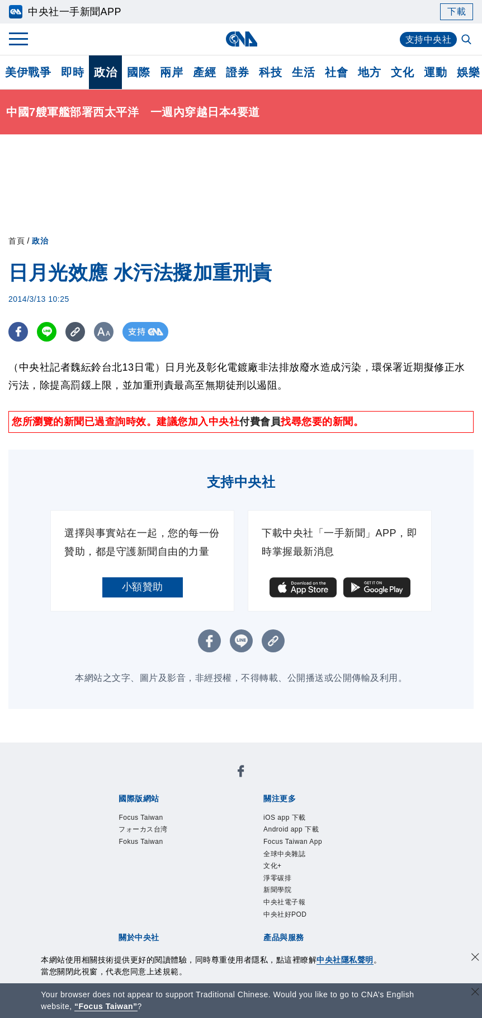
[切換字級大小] (104, 332)
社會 (336, 72)
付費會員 (260, 421)
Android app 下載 (291, 829)
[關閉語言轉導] (475, 993)
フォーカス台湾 (143, 829)
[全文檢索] (467, 40)
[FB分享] (18, 332)
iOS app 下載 (284, 817)
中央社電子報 (284, 902)
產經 (204, 72)
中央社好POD (285, 914)
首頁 (16, 240)
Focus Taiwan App (292, 842)
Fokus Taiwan (141, 842)
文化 (402, 72)
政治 (105, 72)
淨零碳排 (277, 878)
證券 (237, 72)
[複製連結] (75, 332)
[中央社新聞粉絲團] (241, 773)
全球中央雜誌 (284, 854)
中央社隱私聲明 (345, 959)
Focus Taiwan (141, 817)
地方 (369, 72)
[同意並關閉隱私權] (475, 958)
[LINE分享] (46, 332)
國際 (138, 72)
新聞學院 (277, 890)
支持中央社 (428, 39)
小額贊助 (142, 586)
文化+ (272, 866)
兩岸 (171, 72)
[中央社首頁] (241, 39)
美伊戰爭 (28, 72)
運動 (435, 72)
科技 (270, 72)
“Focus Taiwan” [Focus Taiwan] (106, 1006)
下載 (456, 11)
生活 (303, 72)
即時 (72, 72)
